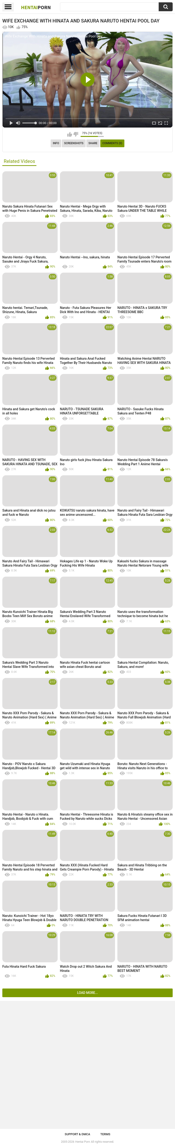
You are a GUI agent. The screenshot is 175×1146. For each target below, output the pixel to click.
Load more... (87, 993)
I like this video (69, 134)
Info (56, 143)
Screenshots (74, 143)
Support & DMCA (77, 1134)
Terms (105, 1134)
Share (92, 143)
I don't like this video (75, 134)
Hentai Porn (82, 1141)
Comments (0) (112, 143)
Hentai (36, 7)
